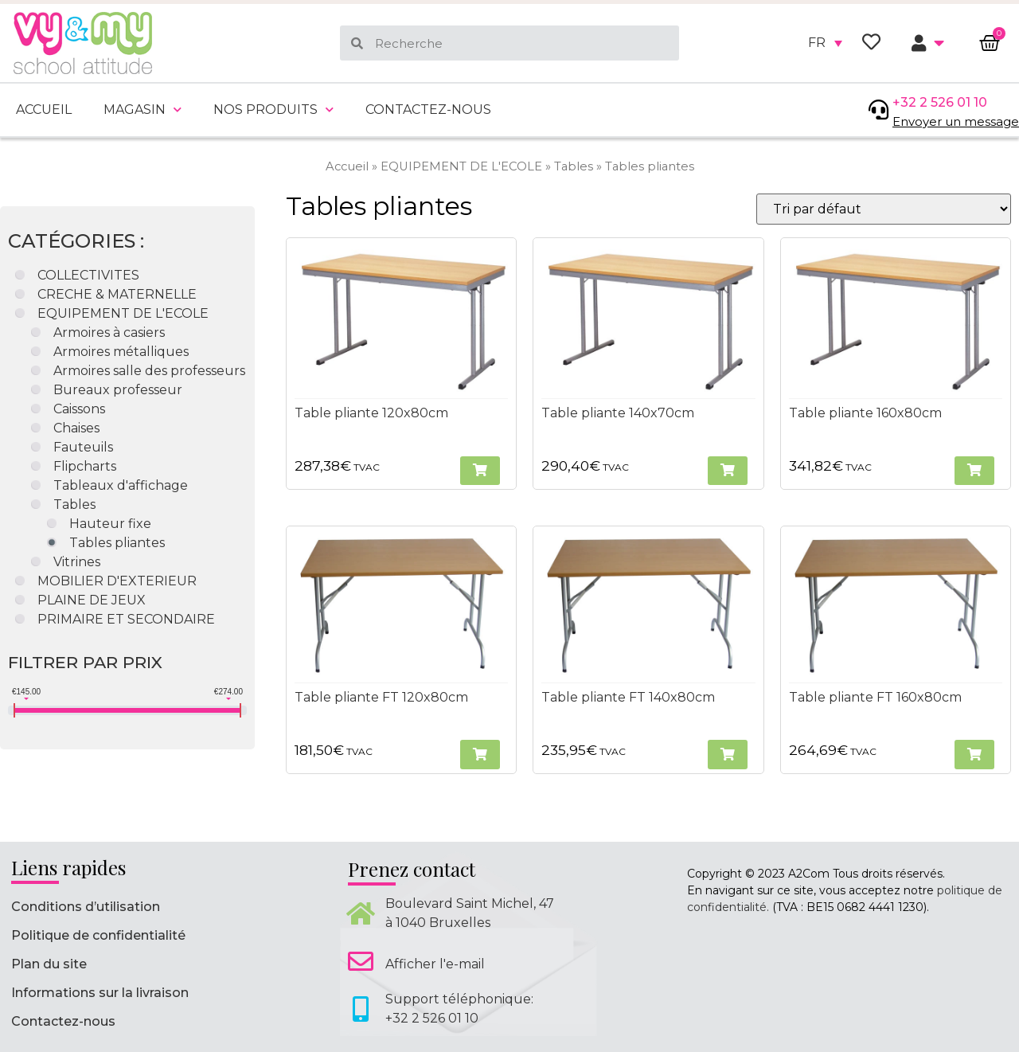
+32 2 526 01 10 (939, 102)
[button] (480, 471)
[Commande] (883, 209)
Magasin (142, 109)
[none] (825, 43)
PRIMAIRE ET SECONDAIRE (126, 619)
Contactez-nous (428, 109)
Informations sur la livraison (100, 992)
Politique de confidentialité (98, 935)
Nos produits (273, 109)
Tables (573, 166)
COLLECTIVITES (88, 275)
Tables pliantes (117, 542)
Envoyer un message (955, 121)
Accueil (44, 109)
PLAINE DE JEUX (91, 600)
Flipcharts (84, 466)
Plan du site (49, 964)
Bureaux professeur (117, 389)
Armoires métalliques (121, 351)
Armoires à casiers (109, 332)
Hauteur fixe (110, 523)
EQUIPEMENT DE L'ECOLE (461, 166)
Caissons (79, 408)
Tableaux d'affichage (120, 485)
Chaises (76, 428)
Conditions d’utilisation (85, 906)
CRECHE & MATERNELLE (117, 294)
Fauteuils (83, 447)
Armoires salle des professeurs (149, 370)
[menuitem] (825, 43)
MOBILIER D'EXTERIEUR (117, 581)
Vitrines (76, 561)
